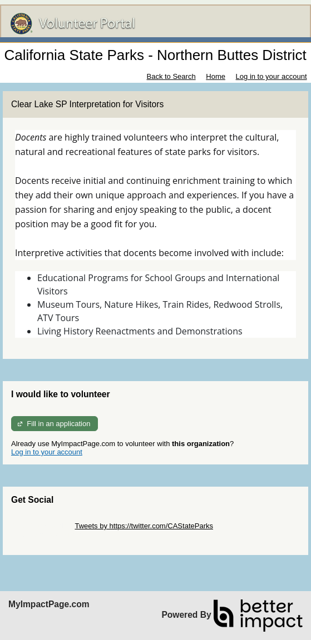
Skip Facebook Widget (47, 534)
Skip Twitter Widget (42, 526)
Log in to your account (271, 76)
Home (215, 76)
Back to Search (170, 76)
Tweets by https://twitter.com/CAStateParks (144, 526)
